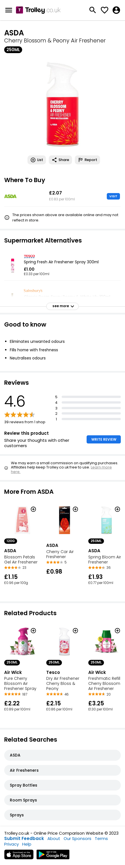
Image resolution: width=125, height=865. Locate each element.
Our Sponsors (77, 838)
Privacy (11, 844)
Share (60, 160)
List (36, 160)
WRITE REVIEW (103, 439)
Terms (101, 838)
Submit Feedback (24, 838)
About (53, 838)
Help (26, 844)
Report (87, 160)
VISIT (113, 196)
